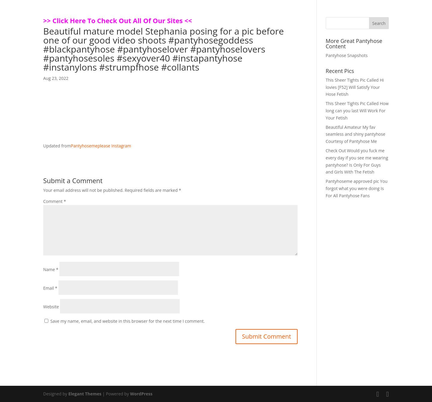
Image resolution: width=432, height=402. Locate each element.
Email (50, 288)
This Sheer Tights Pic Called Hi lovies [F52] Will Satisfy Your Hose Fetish (355, 87)
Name (50, 269)
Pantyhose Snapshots (347, 55)
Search (379, 23)
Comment (54, 201)
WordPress (141, 394)
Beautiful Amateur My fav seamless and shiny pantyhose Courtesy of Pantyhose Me (356, 134)
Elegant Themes (84, 394)
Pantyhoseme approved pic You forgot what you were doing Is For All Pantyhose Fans (357, 188)
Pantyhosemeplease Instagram (101, 146)
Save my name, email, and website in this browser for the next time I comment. (127, 321)
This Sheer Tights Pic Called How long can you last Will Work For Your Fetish (357, 111)
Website (51, 307)
